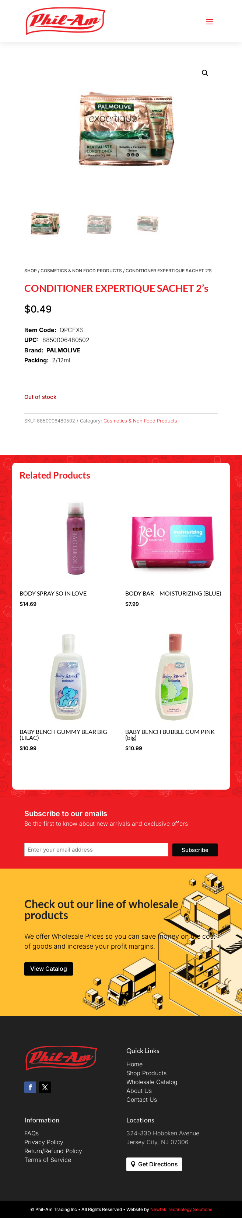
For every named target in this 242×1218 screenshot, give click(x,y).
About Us (139, 1090)
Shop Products (146, 1073)
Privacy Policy (43, 1142)
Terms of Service (47, 1159)
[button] (205, 73)
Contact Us (141, 1099)
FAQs (31, 1133)
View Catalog (48, 968)
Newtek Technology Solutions (181, 1209)
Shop (30, 270)
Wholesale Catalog (152, 1082)
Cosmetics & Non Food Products (81, 270)
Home (134, 1064)
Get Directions (158, 1164)
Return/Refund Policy (53, 1151)
